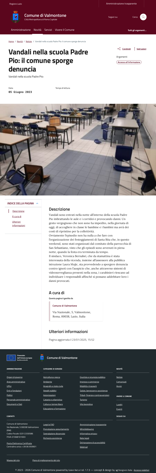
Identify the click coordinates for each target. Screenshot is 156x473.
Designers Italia (123, 470)
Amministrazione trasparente (121, 3)
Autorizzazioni (49, 395)
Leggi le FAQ (48, 424)
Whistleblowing (87, 429)
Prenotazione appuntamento (56, 429)
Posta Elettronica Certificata (19, 443)
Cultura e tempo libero (53, 404)
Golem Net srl (74, 470)
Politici (9, 395)
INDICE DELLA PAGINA (20, 203)
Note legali (84, 438)
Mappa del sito (13, 460)
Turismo (83, 399)
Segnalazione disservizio (54, 433)
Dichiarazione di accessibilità (92, 442)
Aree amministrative (16, 381)
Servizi (48, 30)
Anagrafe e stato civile (53, 386)
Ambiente (47, 381)
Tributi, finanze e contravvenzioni (94, 395)
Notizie (119, 377)
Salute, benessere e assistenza (94, 390)
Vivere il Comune (64, 30)
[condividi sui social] (123, 48)
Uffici (9, 386)
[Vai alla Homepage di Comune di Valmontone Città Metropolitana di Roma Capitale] (39, 17)
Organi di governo (14, 377)
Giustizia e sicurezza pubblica (92, 377)
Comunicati (121, 381)
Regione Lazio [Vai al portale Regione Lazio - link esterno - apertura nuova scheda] (15, 3)
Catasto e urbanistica (52, 399)
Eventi (119, 409)
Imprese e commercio (89, 381)
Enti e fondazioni (14, 390)
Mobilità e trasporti (88, 386)
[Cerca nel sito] (143, 17)
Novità (37, 30)
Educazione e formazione (54, 408)
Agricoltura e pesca (51, 377)
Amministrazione (21, 30)
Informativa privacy (88, 433)
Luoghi (119, 404)
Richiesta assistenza (52, 438)
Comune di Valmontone (65, 305)
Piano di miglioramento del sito (46, 460)
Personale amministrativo (18, 399)
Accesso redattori (141, 470)
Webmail (84, 447)
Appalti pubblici (49, 390)
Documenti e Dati (14, 404)
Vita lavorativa (86, 404)
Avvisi (119, 386)
